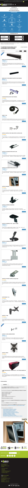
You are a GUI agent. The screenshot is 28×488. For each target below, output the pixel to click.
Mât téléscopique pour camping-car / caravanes (9, 415)
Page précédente (23, 47)
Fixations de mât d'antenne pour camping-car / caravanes (11, 412)
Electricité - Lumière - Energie (19, 21)
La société (3, 469)
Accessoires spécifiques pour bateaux (4, 16)
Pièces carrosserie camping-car (14, 10)
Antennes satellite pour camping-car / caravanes (9, 409)
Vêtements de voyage (4, 29)
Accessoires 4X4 (14, 7)
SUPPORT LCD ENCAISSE (5, 186)
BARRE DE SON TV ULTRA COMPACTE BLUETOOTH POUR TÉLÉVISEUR (12, 78)
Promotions (19, 29)
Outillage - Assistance (12, 25)
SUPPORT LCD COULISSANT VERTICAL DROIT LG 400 (9, 151)
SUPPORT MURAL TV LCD (5, 297)
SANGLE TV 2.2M (4, 115)
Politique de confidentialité (5, 471)
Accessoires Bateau (14, 12)
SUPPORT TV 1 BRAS (5, 315)
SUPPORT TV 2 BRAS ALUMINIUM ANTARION (8, 334)
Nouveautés (12, 29)
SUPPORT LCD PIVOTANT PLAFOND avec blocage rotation (10, 278)
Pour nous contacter (5, 468)
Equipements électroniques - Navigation (12, 21)
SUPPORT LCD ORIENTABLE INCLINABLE (7, 241)
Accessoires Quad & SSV (14, 33)
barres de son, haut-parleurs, (12, 405)
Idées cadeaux (4, 25)
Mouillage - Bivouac (4, 20)
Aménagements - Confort (19, 16)
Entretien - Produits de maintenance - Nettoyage (19, 26)
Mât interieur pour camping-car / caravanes (9, 414)
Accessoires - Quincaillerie (12, 16)
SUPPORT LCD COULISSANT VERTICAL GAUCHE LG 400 (9, 167)
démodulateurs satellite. (21, 405)
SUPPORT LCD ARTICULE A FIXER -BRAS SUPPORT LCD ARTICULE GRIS (12, 133)
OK (23, 1)
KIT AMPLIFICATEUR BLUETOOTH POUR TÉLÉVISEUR (9, 96)
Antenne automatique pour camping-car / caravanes (10, 411)
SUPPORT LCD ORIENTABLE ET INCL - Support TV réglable (10, 223)
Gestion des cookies (4, 472)
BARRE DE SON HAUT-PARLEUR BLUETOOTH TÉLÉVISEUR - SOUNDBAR (12, 59)
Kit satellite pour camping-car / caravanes (8, 413)
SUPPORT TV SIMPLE (5, 352)
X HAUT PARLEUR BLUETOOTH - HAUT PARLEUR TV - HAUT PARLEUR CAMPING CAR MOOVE (14, 371)
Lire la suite (23, 66)
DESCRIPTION (5, 384)
